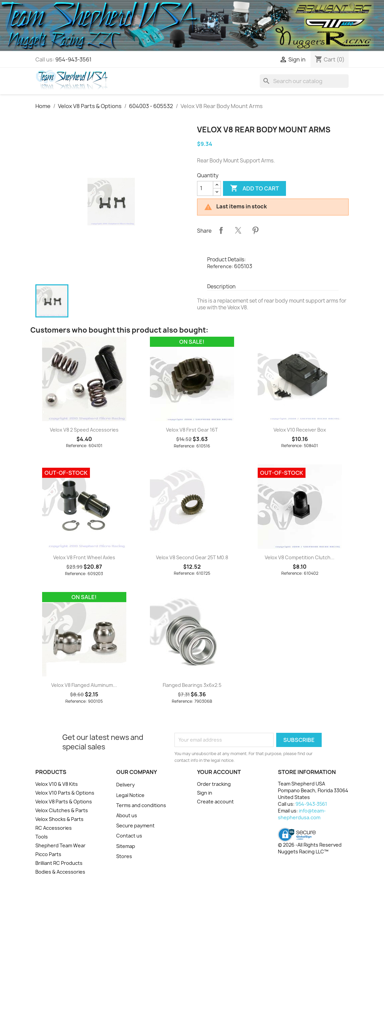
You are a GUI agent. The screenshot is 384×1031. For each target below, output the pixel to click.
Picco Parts (48, 854)
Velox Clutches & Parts (61, 810)
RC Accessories (53, 828)
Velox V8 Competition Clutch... (299, 557)
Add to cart (254, 188)
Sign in (204, 793)
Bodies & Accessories (60, 872)
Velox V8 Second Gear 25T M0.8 (192, 557)
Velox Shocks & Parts (59, 819)
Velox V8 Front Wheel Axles (84, 557)
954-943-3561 (73, 59)
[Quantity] (205, 188)
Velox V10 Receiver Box (300, 430)
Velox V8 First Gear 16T (192, 430)
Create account (215, 801)
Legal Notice (130, 795)
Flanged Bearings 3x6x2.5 (192, 685)
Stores (124, 856)
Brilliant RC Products (59, 863)
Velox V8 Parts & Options (63, 801)
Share (221, 230)
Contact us (129, 835)
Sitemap (125, 846)
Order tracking (214, 784)
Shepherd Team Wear (60, 845)
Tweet (238, 230)
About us (126, 815)
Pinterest (255, 230)
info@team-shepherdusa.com (302, 814)
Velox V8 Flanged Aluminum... (84, 685)
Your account (219, 772)
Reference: (220, 266)
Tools (41, 836)
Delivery (125, 784)
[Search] (304, 81)
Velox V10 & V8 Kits (56, 784)
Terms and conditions (141, 805)
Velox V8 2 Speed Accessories (84, 430)
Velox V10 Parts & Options (64, 793)
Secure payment (135, 825)
